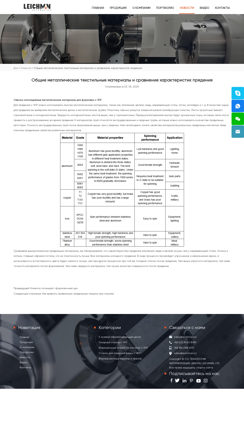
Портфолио (165, 8)
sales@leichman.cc (185, 336)
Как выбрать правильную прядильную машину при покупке (78, 293)
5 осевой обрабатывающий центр (120, 336)
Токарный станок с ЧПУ (113, 342)
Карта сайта (205, 367)
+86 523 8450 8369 (185, 342)
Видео (204, 8)
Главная (98, 8)
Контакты (222, 8)
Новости (187, 8)
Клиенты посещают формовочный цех (54, 288)
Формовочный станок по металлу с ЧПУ (123, 347)
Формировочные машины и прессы (120, 358)
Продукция (118, 8)
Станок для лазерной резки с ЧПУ (119, 353)
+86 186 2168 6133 (184, 347)
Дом (16, 68)
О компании (141, 8)
